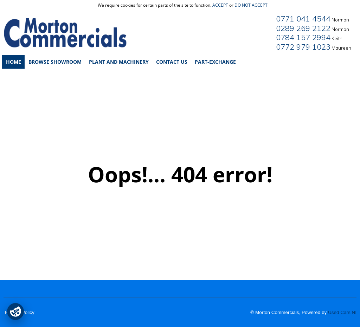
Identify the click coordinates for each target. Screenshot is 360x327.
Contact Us (171, 61)
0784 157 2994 (303, 37)
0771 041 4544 (303, 19)
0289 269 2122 (303, 28)
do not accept (251, 5)
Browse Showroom (55, 61)
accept (220, 5)
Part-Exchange (215, 61)
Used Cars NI (342, 312)
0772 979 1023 (303, 47)
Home (13, 61)
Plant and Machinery (119, 61)
